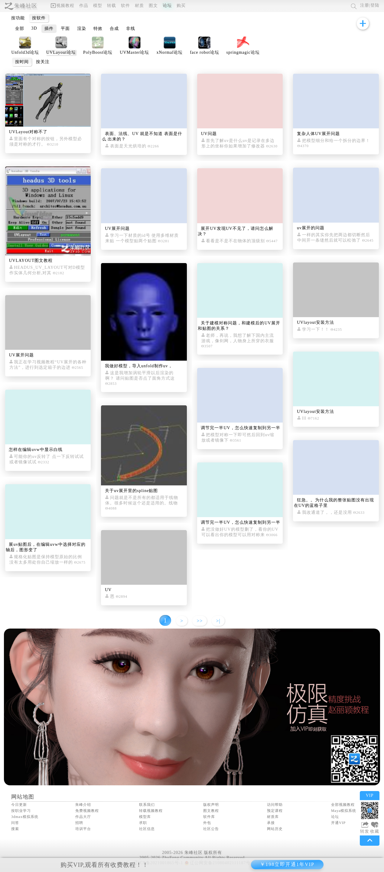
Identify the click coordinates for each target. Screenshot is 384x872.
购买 (181, 5)
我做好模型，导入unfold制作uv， (139, 366)
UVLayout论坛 (61, 52)
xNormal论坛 (169, 52)
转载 (111, 5)
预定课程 (275, 811)
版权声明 (211, 805)
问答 (15, 823)
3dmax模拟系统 (24, 817)
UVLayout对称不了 (28, 132)
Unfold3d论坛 (25, 52)
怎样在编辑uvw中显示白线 (35, 449)
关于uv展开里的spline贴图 (131, 490)
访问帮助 (275, 805)
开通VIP (338, 823)
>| (218, 620)
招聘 (79, 823)
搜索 (15, 829)
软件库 (209, 817)
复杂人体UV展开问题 (318, 133)
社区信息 (147, 829)
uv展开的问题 (310, 228)
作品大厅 (83, 817)
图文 (153, 5)
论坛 (167, 5)
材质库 (273, 817)
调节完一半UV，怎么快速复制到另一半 (240, 428)
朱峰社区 (25, 6)
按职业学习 (21, 811)
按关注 (43, 62)
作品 (83, 5)
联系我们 (147, 805)
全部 (19, 28)
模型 (97, 5)
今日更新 (19, 805)
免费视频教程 (87, 811)
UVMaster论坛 (134, 52)
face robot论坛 (204, 52)
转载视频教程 (151, 811)
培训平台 (83, 829)
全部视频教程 (343, 805)
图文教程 (211, 811)
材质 (139, 5)
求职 (143, 823)
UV (108, 589)
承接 (271, 823)
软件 (125, 5)
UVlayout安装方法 (315, 322)
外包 (207, 823)
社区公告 (211, 829)
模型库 (145, 817)
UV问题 (208, 133)
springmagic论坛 (243, 52)
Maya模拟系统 (343, 811)
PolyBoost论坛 (97, 52)
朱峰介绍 (83, 805)
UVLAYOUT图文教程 (30, 260)
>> (200, 620)
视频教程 (62, 5)
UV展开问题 (21, 355)
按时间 (22, 62)
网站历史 (275, 829)
